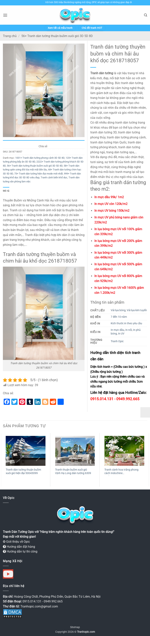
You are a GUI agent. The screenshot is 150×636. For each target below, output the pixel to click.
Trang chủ (10, 36)
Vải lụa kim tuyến (137, 310)
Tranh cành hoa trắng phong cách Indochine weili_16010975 (121, 472)
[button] (5, 15)
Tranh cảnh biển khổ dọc (54, 177)
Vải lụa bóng (118, 310)
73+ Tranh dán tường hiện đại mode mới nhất (38, 173)
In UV (121, 333)
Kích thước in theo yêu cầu (126, 323)
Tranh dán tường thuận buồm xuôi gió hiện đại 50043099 (23, 471)
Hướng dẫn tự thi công (20, 551)
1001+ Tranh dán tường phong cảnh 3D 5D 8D (40, 157)
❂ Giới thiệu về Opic (16, 541)
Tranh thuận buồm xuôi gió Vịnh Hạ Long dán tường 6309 (73, 471)
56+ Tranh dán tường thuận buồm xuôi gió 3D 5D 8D (57, 36)
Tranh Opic (117, 341)
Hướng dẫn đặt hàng (19, 546)
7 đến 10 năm (119, 316)
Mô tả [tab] (6, 190)
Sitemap (75, 627)
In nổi (128, 330)
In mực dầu (117, 330)
